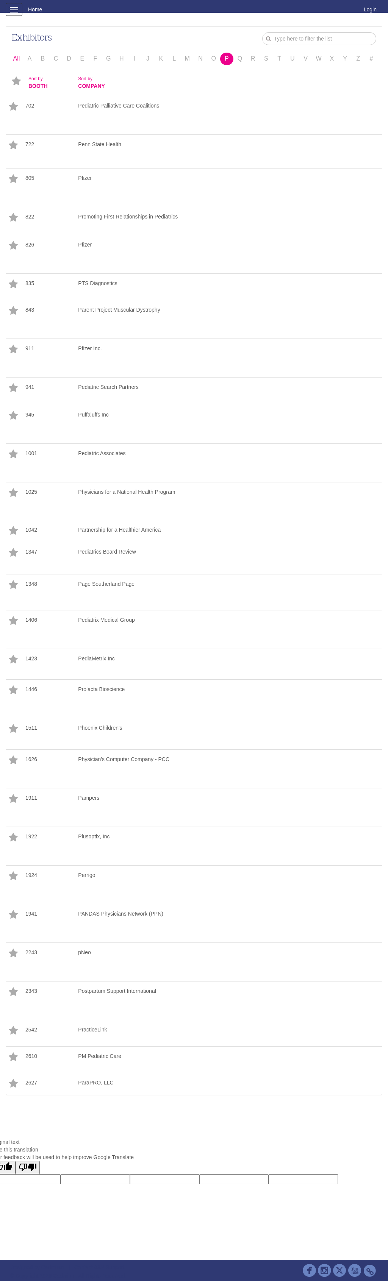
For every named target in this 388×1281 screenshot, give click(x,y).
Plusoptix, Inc (94, 836)
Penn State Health (99, 144)
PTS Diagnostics (97, 283)
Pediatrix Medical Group (106, 620)
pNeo (84, 952)
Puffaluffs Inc (93, 415)
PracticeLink (92, 1030)
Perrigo (86, 875)
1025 (31, 492)
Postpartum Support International (117, 991)
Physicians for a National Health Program (127, 492)
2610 (31, 1056)
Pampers (88, 798)
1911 (31, 798)
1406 (31, 620)
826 (29, 245)
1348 (31, 584)
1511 (31, 728)
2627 (31, 1083)
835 (29, 283)
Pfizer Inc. (90, 348)
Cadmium (52, 1267)
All (16, 58)
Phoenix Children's (100, 728)
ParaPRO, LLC (95, 1083)
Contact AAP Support (99, 1267)
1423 (31, 658)
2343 (31, 991)
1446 (31, 689)
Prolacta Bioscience (101, 689)
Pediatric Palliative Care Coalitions (118, 106)
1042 (31, 530)
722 (29, 144)
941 (29, 387)
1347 (31, 552)
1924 (31, 875)
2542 (31, 1030)
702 (29, 106)
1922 (31, 836)
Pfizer (85, 178)
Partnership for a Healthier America (119, 530)
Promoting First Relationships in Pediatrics (128, 217)
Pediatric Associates (101, 453)
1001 (31, 453)
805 (29, 178)
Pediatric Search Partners (108, 387)
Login (370, 9)
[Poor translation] (28, 1167)
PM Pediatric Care (99, 1056)
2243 (31, 952)
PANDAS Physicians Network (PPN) (120, 914)
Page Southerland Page (106, 584)
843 (29, 310)
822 (29, 217)
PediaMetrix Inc (96, 658)
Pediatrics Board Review (107, 552)
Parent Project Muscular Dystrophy (119, 310)
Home (35, 9)
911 (29, 348)
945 (29, 415)
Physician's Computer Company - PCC (123, 759)
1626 (31, 759)
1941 (31, 914)
